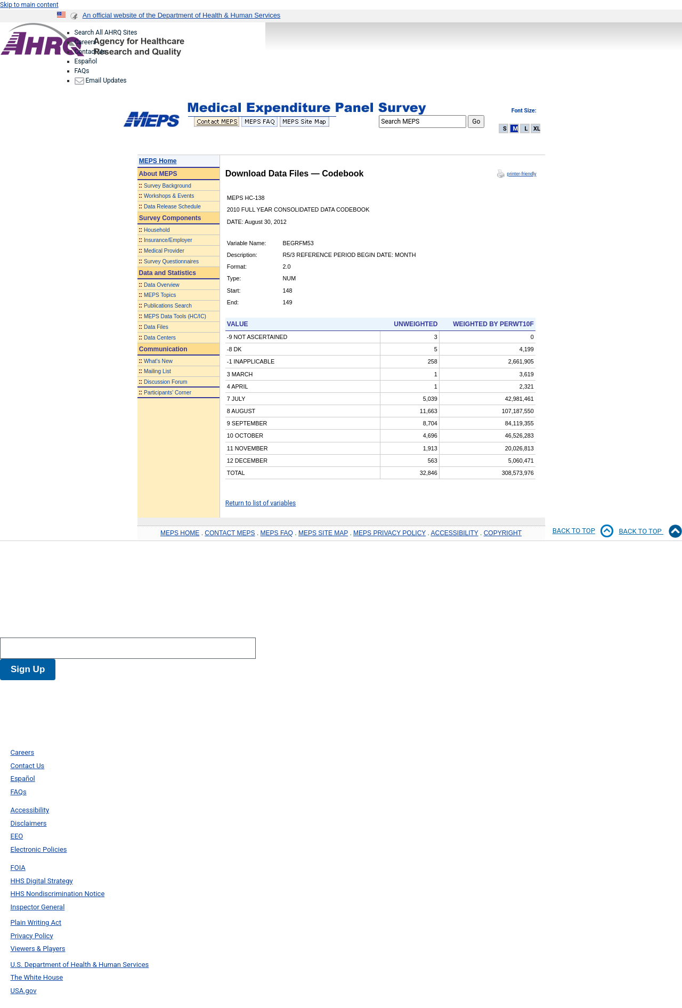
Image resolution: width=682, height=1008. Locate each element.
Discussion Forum (166, 382)
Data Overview (162, 285)
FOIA (18, 868)
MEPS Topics (160, 295)
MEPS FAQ (277, 533)
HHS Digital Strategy (42, 881)
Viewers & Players (38, 949)
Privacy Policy (32, 936)
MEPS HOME (179, 533)
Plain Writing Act (36, 922)
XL (536, 128)
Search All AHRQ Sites (106, 32)
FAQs (82, 71)
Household (157, 230)
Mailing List (157, 371)
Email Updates (101, 80)
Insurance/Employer (168, 240)
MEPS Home (158, 161)
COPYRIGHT (503, 533)
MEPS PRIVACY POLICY (389, 533)
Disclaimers (29, 823)
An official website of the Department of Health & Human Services (182, 15)
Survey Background (167, 186)
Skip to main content (29, 5)
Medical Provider (164, 251)
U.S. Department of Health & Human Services (80, 965)
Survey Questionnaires (171, 261)
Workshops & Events (169, 196)
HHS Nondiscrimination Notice (58, 894)
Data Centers (160, 338)
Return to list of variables (260, 503)
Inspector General (38, 907)
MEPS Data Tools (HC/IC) (175, 316)
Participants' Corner (167, 393)
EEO (17, 836)
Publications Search (168, 306)
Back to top (583, 531)
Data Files (156, 327)
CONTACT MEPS (230, 533)
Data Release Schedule (172, 206)
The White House (37, 977)
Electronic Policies (39, 849)
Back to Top (650, 531)
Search (13, 628)
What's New (158, 361)
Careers (85, 42)
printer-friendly (521, 173)
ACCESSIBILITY (454, 533)
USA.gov (24, 991)
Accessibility (30, 810)
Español (86, 61)
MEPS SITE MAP (323, 533)
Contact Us (90, 51)
